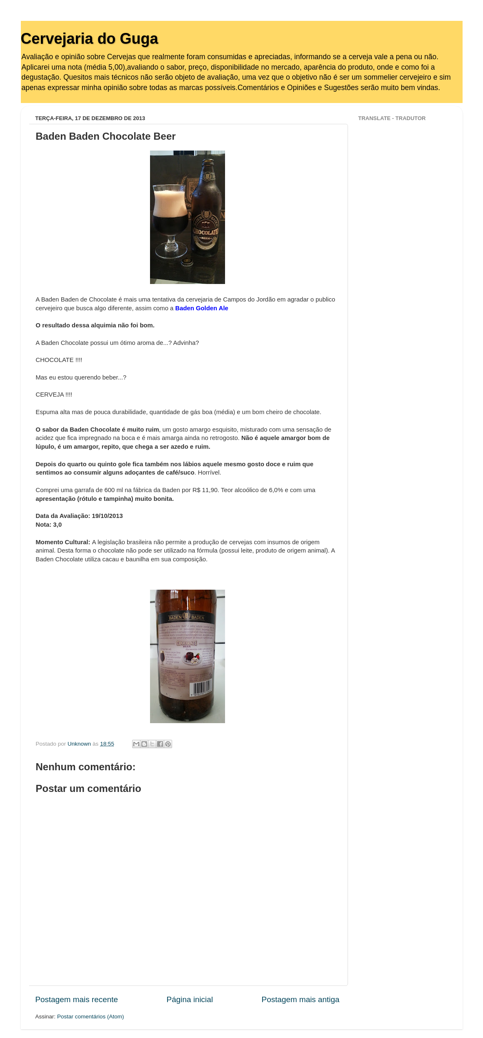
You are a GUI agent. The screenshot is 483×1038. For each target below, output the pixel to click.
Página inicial (190, 999)
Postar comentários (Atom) (90, 1016)
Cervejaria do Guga (89, 38)
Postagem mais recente (76, 999)
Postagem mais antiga (301, 999)
